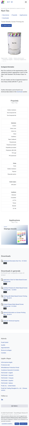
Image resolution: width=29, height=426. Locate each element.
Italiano (14, 406)
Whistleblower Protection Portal (10, 367)
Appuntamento (5, 347)
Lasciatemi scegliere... (7, 423)
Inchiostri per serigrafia (7, 59)
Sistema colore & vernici (19, 58)
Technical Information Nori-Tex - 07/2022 (15, 261)
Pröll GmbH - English (7, 372)
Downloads (5, 18)
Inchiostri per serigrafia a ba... (20, 59)
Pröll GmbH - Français (7, 378)
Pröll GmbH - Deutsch (7, 375)
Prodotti (10, 58)
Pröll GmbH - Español (7, 380)
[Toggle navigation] (26, 2)
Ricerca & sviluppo (6, 350)
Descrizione (5, 15)
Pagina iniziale (4, 58)
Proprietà (14, 15)
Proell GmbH (4, 342)
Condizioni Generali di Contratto (10, 370)
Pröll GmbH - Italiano (7, 383)
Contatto (3, 353)
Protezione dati (5, 365)
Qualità (3, 345)
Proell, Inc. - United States (8, 385)
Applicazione (23, 15)
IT (8, 2)
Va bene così (23, 423)
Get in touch (6, 25)
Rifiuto (16, 423)
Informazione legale (6, 362)
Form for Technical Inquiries (11, 321)
